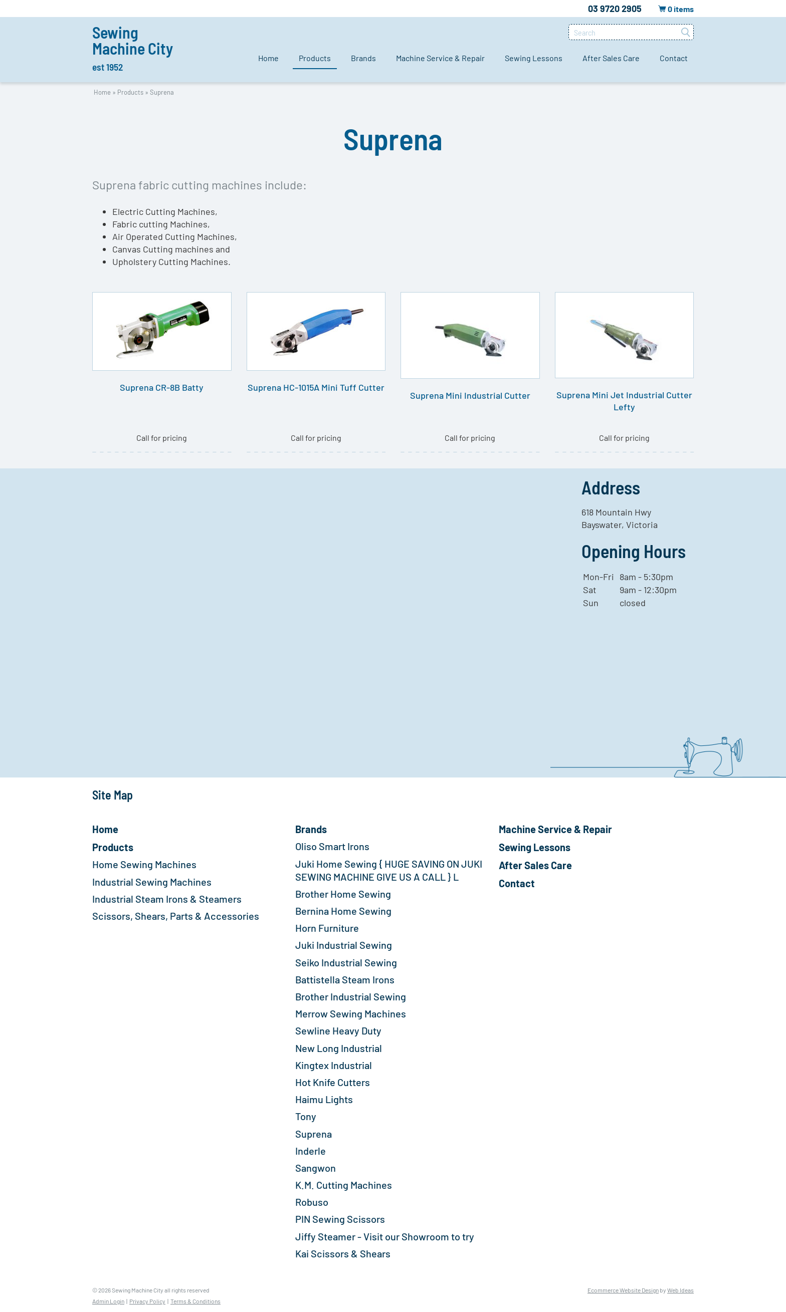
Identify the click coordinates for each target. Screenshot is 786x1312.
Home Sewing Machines (144, 864)
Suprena (162, 92)
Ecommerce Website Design (623, 1289)
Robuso (311, 1202)
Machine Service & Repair (440, 58)
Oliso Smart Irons (332, 846)
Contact (674, 58)
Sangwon (315, 1168)
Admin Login (108, 1300)
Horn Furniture (327, 928)
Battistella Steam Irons (345, 979)
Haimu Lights (324, 1099)
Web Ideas (680, 1289)
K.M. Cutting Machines (343, 1185)
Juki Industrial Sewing (343, 945)
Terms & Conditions (195, 1300)
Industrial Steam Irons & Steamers (167, 899)
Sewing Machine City (132, 48)
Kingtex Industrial (333, 1065)
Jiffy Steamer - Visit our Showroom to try (384, 1236)
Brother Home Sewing (343, 894)
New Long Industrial (338, 1048)
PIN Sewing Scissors (340, 1219)
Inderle (310, 1151)
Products (315, 58)
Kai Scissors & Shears (342, 1253)
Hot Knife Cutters (332, 1082)
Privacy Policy (147, 1300)
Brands (363, 58)
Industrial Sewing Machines (152, 882)
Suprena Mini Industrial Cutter (470, 395)
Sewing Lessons (533, 58)
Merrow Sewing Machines (350, 1013)
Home (268, 58)
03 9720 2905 (615, 8)
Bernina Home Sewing (343, 911)
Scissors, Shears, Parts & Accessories (175, 916)
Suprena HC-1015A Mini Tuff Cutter (316, 387)
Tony (305, 1116)
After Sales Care (611, 58)
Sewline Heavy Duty (338, 1030)
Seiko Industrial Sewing (346, 962)
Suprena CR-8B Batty (162, 387)
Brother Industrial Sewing (350, 996)
